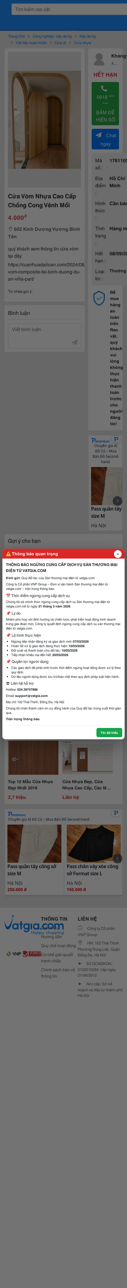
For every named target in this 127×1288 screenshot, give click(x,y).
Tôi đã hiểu (109, 732)
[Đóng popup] (118, 554)
